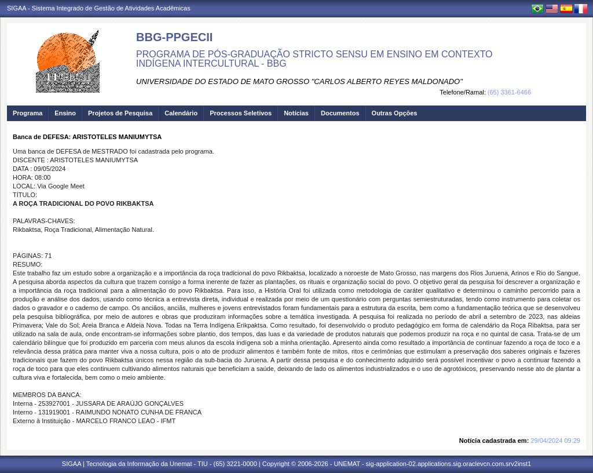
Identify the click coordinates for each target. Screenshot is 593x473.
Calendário (180, 113)
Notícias (296, 113)
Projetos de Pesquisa (120, 113)
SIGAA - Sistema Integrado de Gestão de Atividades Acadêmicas (99, 8)
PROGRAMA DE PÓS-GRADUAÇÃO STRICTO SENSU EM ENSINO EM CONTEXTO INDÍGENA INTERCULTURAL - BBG (314, 58)
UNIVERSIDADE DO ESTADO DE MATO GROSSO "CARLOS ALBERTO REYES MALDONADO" (299, 81)
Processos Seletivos (241, 113)
